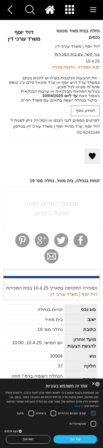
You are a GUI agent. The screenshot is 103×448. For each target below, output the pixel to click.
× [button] (93, 383)
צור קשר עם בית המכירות (77, 54)
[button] (51, 431)
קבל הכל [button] (75, 439)
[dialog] (51, 413)
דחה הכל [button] (28, 439)
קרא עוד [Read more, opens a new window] (78, 406)
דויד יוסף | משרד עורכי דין (77, 46)
